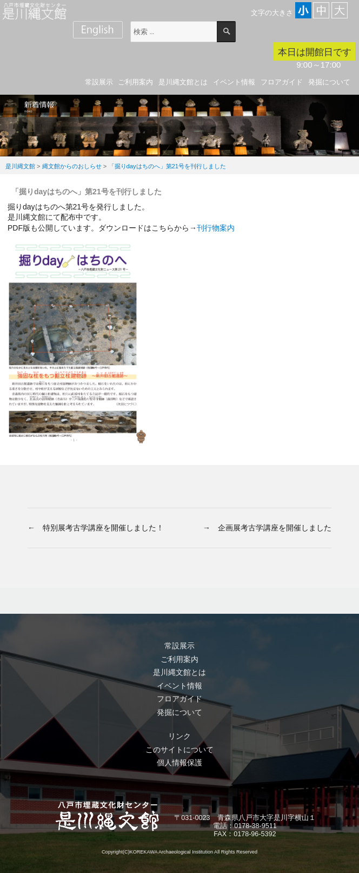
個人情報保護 (179, 762)
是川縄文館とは (183, 82)
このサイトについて (179, 749)
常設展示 (99, 82)
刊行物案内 (216, 228)
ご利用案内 (135, 82)
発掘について (329, 82)
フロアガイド (282, 82)
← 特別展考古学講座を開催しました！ (96, 527)
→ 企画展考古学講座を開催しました (267, 527)
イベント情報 (234, 82)
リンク (179, 736)
